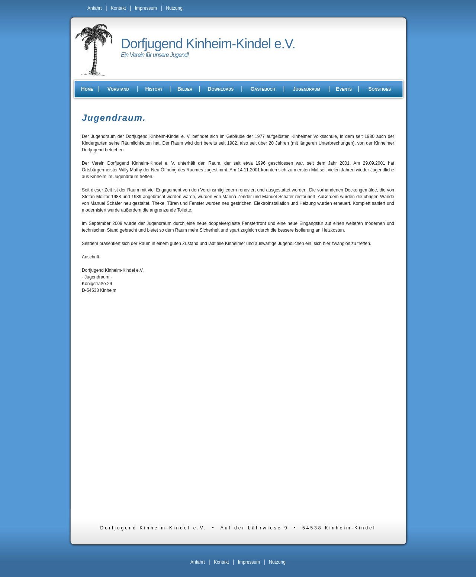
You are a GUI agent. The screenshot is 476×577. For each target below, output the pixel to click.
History (154, 89)
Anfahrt (94, 8)
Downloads (221, 89)
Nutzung (174, 8)
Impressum (146, 8)
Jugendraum (306, 89)
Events (344, 89)
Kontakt (118, 8)
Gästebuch (262, 89)
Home (87, 89)
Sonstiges (379, 89)
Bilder (184, 89)
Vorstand (118, 89)
